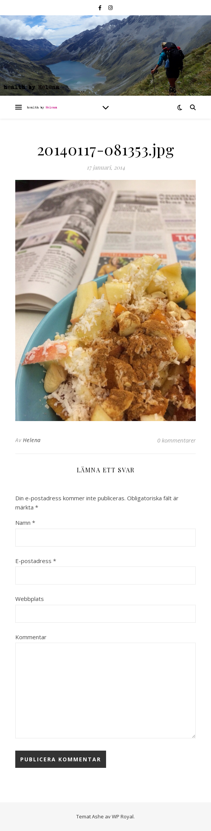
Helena (32, 440)
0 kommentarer (176, 440)
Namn (25, 522)
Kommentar (31, 637)
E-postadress (35, 561)
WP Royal (123, 816)
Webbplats (29, 598)
